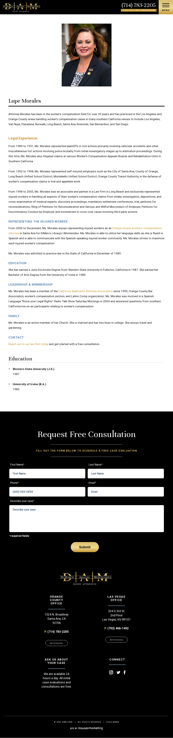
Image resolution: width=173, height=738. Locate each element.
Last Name (96, 464)
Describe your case (22, 501)
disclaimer (112, 722)
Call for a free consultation (139, 10)
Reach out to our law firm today (28, 344)
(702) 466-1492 (118, 628)
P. (45, 631)
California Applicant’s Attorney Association (85, 291)
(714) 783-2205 (139, 5)
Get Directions (56, 643)
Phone (14, 482)
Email (92, 482)
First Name (17, 464)
